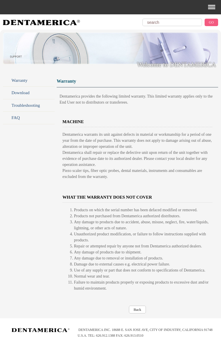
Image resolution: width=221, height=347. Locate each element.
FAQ (16, 117)
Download (21, 92)
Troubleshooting (26, 105)
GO (211, 22)
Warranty (19, 80)
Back (137, 309)
